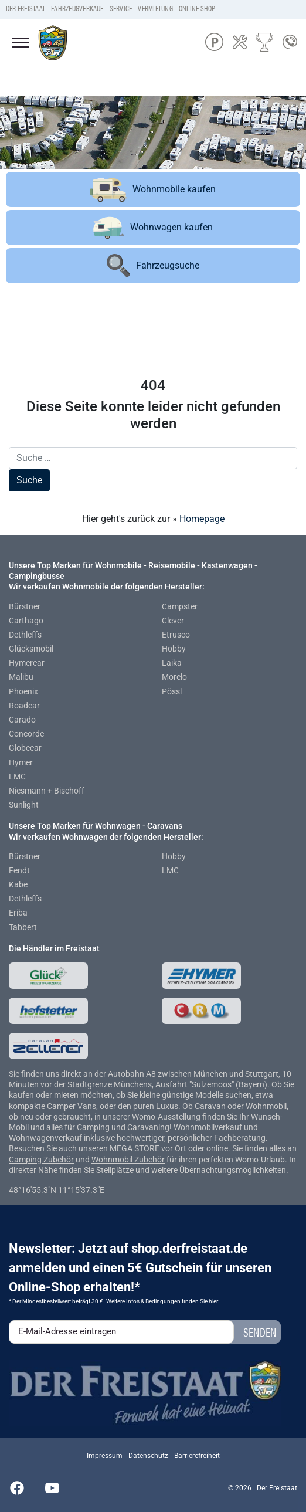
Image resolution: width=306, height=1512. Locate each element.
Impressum (105, 1456)
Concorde (26, 733)
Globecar (25, 747)
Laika (172, 662)
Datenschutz (148, 1456)
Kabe (18, 884)
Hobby (174, 648)
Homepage (202, 518)
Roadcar (24, 705)
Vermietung (155, 8)
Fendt (19, 870)
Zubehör (58, 1159)
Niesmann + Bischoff (46, 790)
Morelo (174, 677)
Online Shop (197, 8)
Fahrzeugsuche (153, 265)
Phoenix (23, 691)
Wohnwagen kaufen (153, 227)
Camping (26, 1159)
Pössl (172, 691)
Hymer (21, 762)
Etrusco (176, 634)
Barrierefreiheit (197, 1456)
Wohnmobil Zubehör (128, 1159)
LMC (17, 776)
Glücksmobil (31, 648)
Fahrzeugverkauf (77, 8)
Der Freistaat (25, 8)
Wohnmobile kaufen (153, 189)
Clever (173, 620)
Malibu (21, 677)
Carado (22, 719)
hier (213, 1301)
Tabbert (23, 927)
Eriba (18, 912)
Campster (180, 606)
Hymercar (27, 662)
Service (121, 8)
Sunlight (24, 804)
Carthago (26, 620)
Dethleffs (25, 634)
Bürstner (24, 606)
